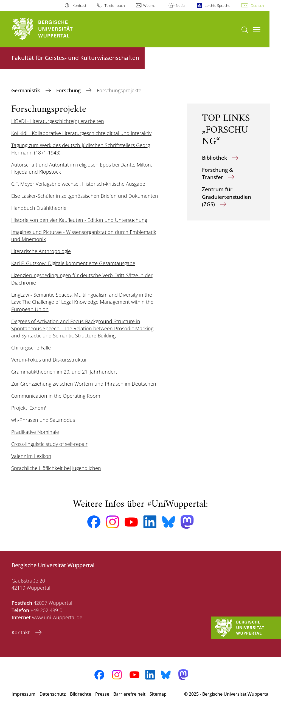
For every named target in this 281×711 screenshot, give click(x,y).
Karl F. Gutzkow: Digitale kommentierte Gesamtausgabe (73, 263)
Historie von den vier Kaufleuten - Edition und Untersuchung (79, 220)
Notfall (181, 5)
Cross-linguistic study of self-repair (49, 444)
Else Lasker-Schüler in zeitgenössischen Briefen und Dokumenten (84, 196)
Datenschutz (53, 694)
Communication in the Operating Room (55, 395)
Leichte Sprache (217, 5)
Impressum (23, 694)
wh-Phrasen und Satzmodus (43, 420)
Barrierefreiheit (129, 694)
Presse (102, 694)
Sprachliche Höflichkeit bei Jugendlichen (56, 468)
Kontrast (79, 5)
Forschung (69, 90)
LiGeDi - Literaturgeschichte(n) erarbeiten (57, 121)
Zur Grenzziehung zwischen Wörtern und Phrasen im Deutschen (83, 383)
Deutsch (257, 5)
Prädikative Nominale (35, 432)
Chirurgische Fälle (31, 347)
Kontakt (21, 632)
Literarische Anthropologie (41, 251)
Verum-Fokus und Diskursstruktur (49, 359)
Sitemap (158, 694)
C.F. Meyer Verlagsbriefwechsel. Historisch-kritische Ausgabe (78, 183)
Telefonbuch (115, 5)
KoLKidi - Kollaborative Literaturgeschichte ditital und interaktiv (81, 133)
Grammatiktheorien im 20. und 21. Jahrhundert (64, 371)
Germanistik (26, 90)
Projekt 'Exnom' (28, 408)
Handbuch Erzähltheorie (38, 208)
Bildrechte (80, 694)
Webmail (150, 5)
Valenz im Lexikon (31, 456)
